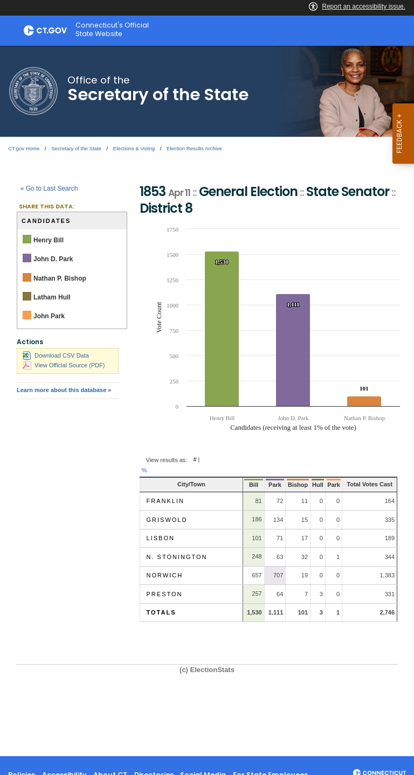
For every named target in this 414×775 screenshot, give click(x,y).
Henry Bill (48, 240)
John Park (49, 316)
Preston (165, 594)
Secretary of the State (76, 148)
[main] (207, 401)
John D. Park (53, 259)
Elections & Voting (134, 148)
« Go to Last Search (49, 188)
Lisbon (161, 538)
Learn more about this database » (64, 390)
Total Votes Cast (364, 484)
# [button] (194, 460)
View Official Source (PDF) (64, 365)
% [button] (144, 470)
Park (265, 484)
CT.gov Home (23, 148)
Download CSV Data (56, 355)
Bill (245, 484)
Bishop (288, 484)
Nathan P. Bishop (59, 278)
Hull (307, 484)
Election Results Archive (194, 148)
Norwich (165, 575)
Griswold (167, 519)
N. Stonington (177, 557)
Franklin (165, 501)
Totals (161, 612)
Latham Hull (52, 297)
